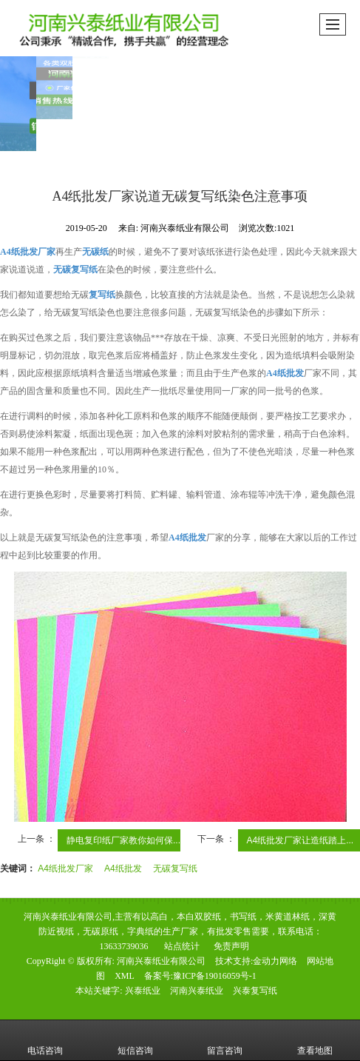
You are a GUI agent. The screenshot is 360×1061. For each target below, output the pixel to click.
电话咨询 (45, 1040)
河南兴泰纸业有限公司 (161, 961)
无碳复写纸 (175, 868)
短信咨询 (135, 1040)
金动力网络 (275, 961)
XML (125, 976)
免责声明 (231, 946)
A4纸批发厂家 (65, 868)
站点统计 (182, 946)
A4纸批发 (123, 868)
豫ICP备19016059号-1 (215, 976)
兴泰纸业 (142, 990)
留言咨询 (224, 1040)
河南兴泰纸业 (196, 990)
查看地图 (315, 1040)
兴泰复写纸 (255, 990)
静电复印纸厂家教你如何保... (123, 840)
